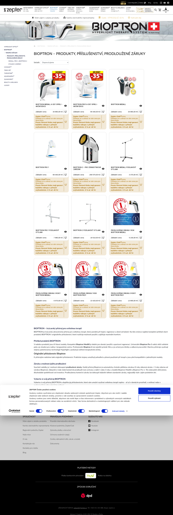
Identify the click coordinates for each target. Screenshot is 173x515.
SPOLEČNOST (29, 424)
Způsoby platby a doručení (60, 437)
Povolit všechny (154, 490)
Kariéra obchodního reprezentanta (36, 433)
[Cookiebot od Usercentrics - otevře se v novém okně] (14, 510)
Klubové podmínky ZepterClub (62, 433)
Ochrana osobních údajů (59, 442)
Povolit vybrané (154, 498)
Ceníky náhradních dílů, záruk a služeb (65, 446)
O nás (25, 446)
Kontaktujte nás (29, 451)
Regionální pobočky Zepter (33, 437)
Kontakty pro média (30, 455)
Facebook (95, 428)
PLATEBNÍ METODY (86, 475)
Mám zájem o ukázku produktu (35, 428)
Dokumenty (54, 451)
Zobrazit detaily (118, 511)
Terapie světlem (52, 53)
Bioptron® (41, 53)
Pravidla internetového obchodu (62, 428)
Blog (24, 460)
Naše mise (27, 442)
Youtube (94, 433)
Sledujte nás (95, 424)
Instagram (95, 437)
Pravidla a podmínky (61, 424)
